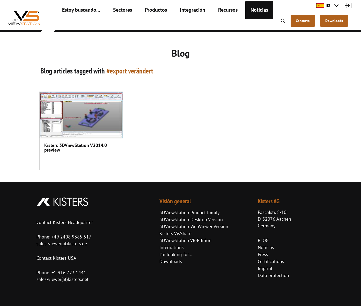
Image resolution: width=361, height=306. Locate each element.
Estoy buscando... (77, 23)
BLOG (263, 240)
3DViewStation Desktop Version (191, 219)
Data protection (273, 275)
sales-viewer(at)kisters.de (61, 244)
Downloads (170, 261)
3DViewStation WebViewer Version (193, 226)
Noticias (235, 23)
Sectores (113, 23)
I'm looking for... (175, 254)
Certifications (271, 261)
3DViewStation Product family (189, 212)
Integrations (171, 247)
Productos (143, 23)
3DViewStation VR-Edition (185, 240)
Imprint (265, 268)
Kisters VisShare (175, 233)
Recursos (207, 23)
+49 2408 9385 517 (70, 237)
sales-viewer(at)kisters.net (62, 279)
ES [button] (323, 5)
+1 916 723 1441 (68, 272)
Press (263, 254)
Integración (176, 23)
